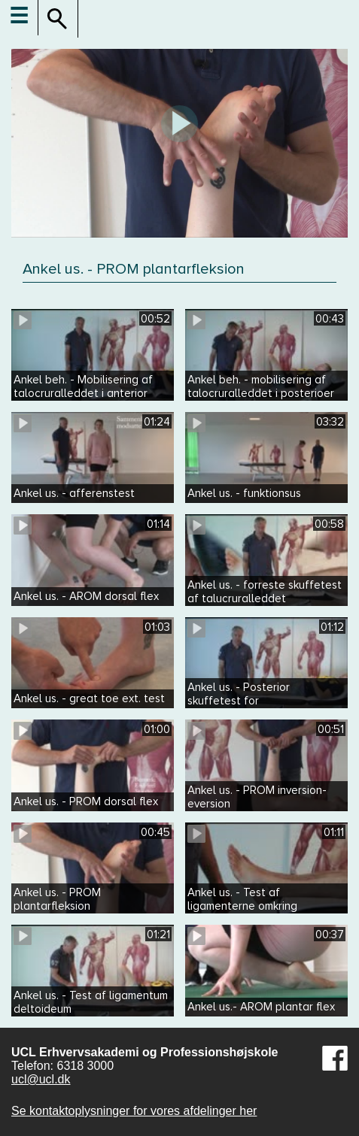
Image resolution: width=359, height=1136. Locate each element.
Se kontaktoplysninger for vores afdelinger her (134, 1110)
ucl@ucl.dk (41, 1079)
